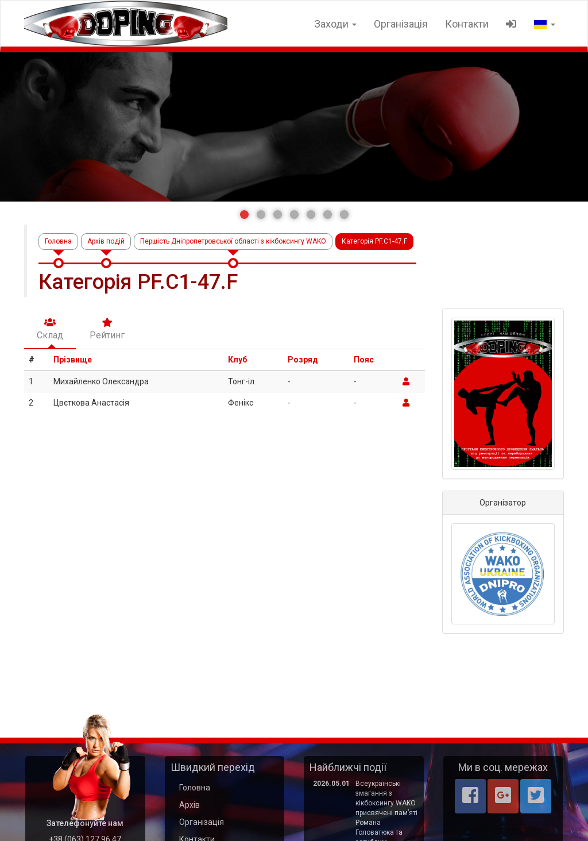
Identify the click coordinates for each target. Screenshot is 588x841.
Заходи (335, 24)
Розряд (303, 359)
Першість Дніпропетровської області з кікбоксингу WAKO (233, 241)
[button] (244, 214)
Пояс (364, 359)
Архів (189, 804)
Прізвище (72, 359)
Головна (58, 241)
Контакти (467, 24)
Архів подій (106, 241)
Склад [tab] (50, 329)
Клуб (237, 359)
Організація (401, 24)
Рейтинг (107, 329)
